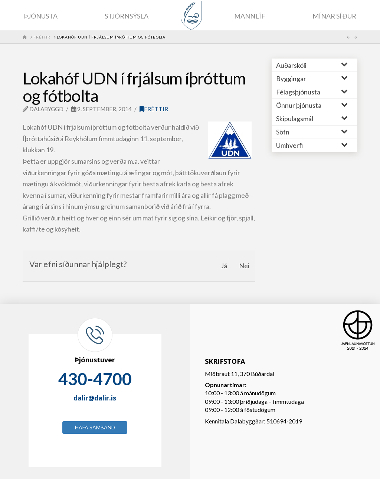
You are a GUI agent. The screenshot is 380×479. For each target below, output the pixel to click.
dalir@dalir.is (94, 397)
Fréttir (154, 109)
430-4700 (95, 379)
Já (224, 266)
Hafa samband (95, 427)
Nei (244, 266)
